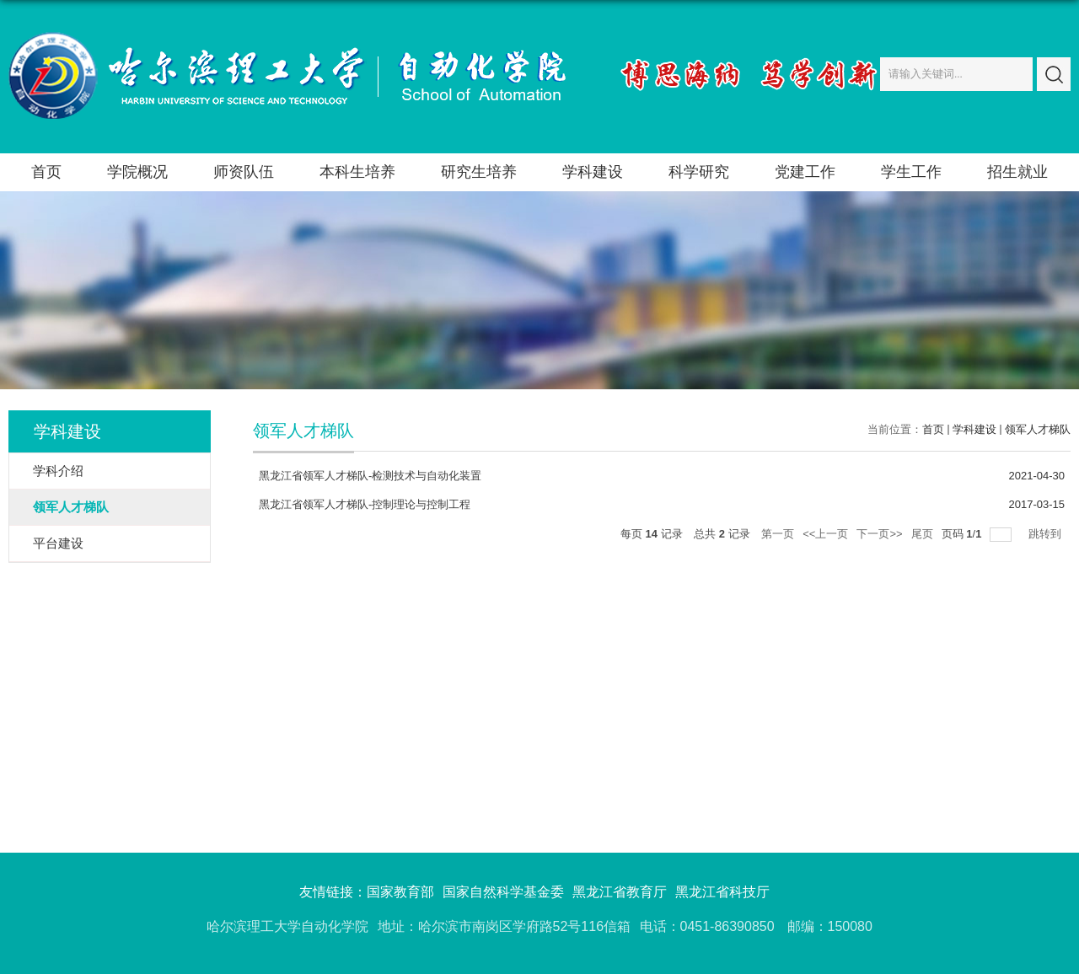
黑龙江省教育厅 (619, 892)
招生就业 (1017, 171)
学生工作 (911, 171)
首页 (46, 171)
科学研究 (698, 171)
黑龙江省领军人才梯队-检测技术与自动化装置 (370, 475)
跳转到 (1046, 533)
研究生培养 (479, 171)
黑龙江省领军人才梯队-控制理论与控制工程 (364, 504)
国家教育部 (400, 892)
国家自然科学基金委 (503, 892)
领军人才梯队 (1038, 429)
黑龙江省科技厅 (722, 892)
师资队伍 (243, 171)
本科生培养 (357, 171)
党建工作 (805, 171)
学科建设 (592, 171)
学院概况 (137, 171)
